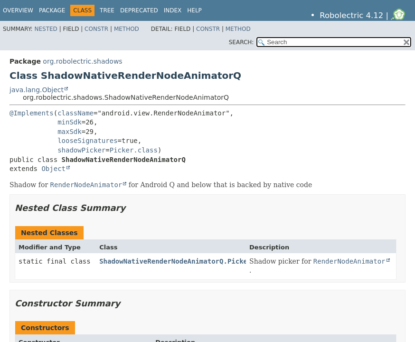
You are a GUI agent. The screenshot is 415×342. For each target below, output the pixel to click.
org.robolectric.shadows (82, 61)
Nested (45, 29)
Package (52, 10)
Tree (107, 10)
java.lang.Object (36, 90)
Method (126, 29)
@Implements (31, 113)
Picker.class (134, 150)
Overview (18, 10)
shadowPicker (81, 150)
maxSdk (69, 131)
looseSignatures (87, 140)
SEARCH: (241, 42)
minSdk (69, 122)
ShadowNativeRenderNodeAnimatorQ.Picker (175, 261)
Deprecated (139, 10)
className (75, 113)
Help (194, 10)
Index (173, 10)
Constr (96, 29)
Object (53, 168)
